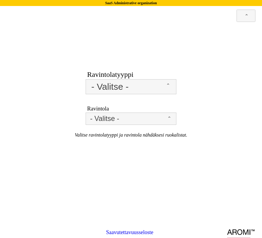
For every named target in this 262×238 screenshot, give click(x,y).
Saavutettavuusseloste (129, 232)
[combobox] (246, 16)
